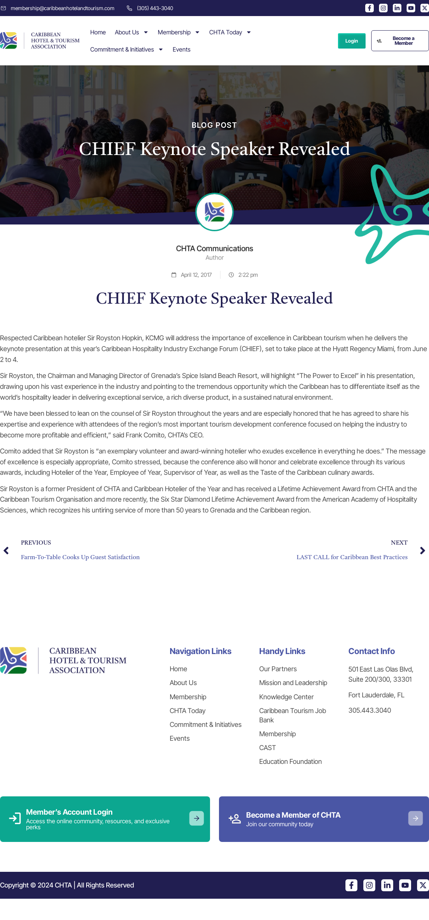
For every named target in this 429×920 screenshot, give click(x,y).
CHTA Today (230, 32)
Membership (179, 32)
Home (98, 32)
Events (182, 49)
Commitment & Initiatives (127, 49)
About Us (132, 32)
